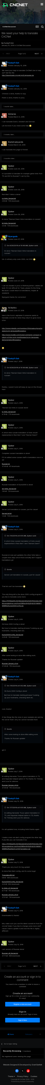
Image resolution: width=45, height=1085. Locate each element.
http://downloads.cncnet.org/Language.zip (18, 75)
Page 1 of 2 (22, 54)
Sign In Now (22, 1020)
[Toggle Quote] (5, 245)
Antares (12, 114)
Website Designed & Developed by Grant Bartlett (22, 1065)
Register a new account (22, 1004)
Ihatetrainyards (15, 142)
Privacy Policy (22, 1076)
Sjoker (11, 166)
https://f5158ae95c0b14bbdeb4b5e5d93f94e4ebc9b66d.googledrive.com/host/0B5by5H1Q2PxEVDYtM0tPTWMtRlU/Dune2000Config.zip (22, 603)
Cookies (34, 1076)
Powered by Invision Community (22, 1081)
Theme (11, 1076)
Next (37, 54)
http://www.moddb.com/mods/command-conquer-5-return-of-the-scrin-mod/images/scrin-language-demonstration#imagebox (21, 337)
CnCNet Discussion (23, 45)
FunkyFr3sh (9, 43)
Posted (17, 65)
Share (11, 1034)
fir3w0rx (12, 308)
